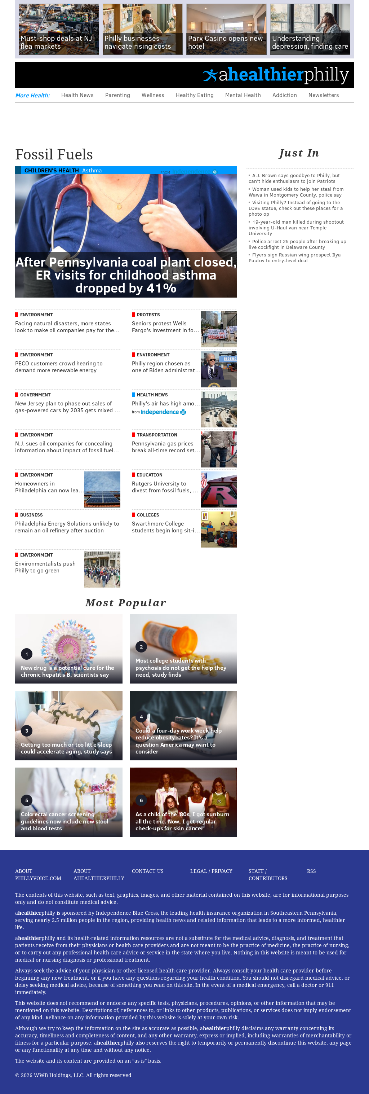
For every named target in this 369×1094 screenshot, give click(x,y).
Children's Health (52, 170)
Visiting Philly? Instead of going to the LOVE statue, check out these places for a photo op (296, 208)
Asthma (92, 170)
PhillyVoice (64, 74)
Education (150, 474)
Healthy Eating (195, 94)
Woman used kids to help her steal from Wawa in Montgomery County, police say (296, 191)
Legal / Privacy (211, 871)
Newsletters (323, 94)
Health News (77, 94)
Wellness (153, 94)
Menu (26, 74)
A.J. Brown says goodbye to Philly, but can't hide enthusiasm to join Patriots (294, 178)
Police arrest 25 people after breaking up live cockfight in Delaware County (297, 244)
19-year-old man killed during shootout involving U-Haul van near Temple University (296, 227)
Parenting (117, 94)
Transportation (157, 434)
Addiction (284, 94)
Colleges (148, 514)
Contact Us (148, 871)
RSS (311, 871)
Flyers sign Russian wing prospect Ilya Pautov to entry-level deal (295, 257)
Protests (148, 314)
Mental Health (243, 94)
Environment (36, 314)
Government (35, 394)
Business (31, 514)
